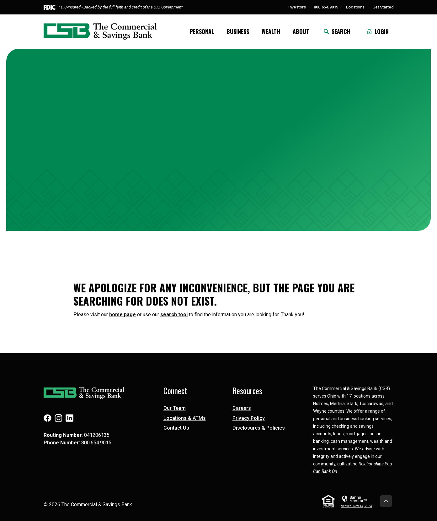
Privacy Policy (248, 418)
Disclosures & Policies (258, 428)
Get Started (383, 7)
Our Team (174, 408)
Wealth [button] (271, 31)
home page (122, 314)
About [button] (301, 31)
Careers (241, 408)
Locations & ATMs (184, 418)
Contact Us (176, 428)
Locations (355, 7)
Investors (297, 7)
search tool (174, 314)
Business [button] (237, 31)
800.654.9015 (326, 7)
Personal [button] (202, 31)
